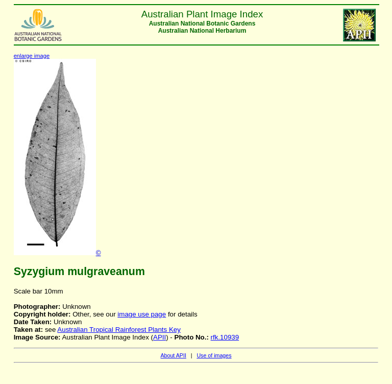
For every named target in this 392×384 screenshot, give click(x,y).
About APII (173, 355)
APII (159, 337)
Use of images (214, 355)
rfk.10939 (225, 337)
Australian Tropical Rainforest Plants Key (119, 329)
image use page (141, 314)
